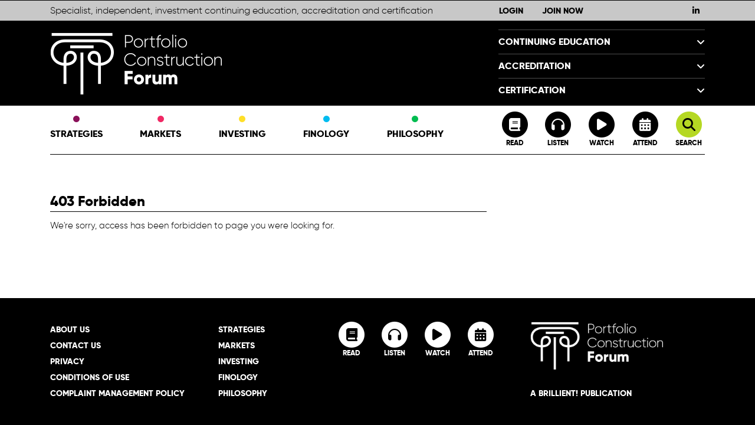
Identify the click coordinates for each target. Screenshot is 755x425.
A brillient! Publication (581, 393)
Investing (242, 128)
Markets (160, 128)
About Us (70, 329)
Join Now (562, 10)
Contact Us (75, 345)
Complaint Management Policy (117, 393)
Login (511, 10)
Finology (326, 128)
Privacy (67, 361)
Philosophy (415, 128)
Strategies (76, 128)
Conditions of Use (89, 377)
